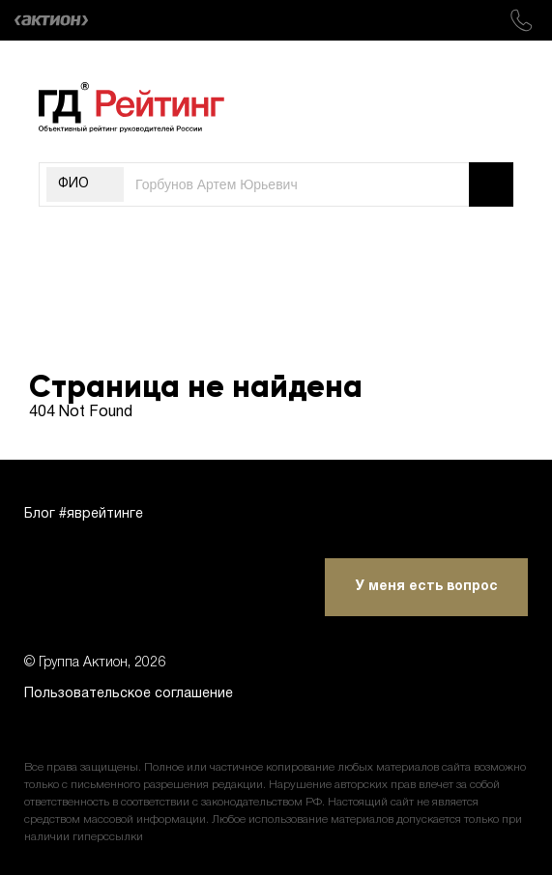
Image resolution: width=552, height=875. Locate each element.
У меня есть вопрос (427, 586)
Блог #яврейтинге (83, 514)
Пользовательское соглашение (128, 694)
